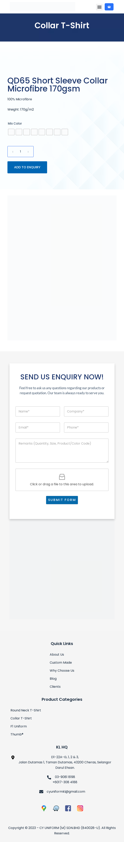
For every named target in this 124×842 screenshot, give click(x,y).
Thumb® (16, 734)
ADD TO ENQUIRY (27, 167)
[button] (99, 7)
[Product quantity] (20, 151)
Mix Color (15, 123)
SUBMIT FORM (62, 500)
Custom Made (61, 662)
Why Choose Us (62, 670)
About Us (57, 654)
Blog (53, 678)
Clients (55, 686)
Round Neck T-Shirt (25, 710)
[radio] (11, 132)
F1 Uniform (18, 726)
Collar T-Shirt (62, 25)
